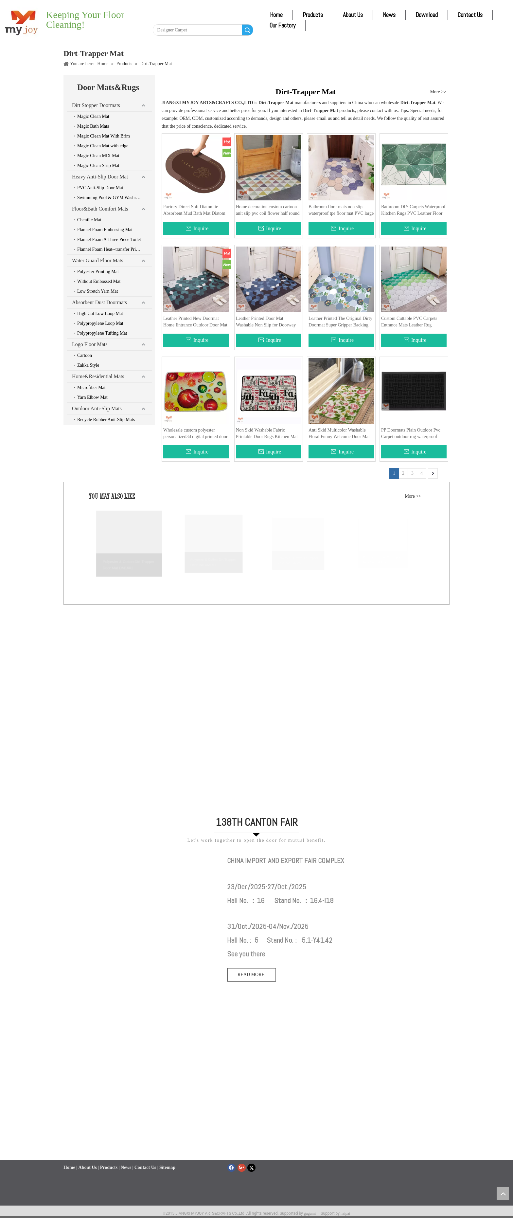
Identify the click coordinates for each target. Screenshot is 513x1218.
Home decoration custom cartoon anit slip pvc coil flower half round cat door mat (267, 210)
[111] (142, 859)
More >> (438, 92)
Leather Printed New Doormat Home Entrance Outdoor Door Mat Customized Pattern (195, 322)
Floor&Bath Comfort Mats (100, 209)
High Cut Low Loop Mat (100, 313)
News (389, 15)
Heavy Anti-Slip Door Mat (100, 176)
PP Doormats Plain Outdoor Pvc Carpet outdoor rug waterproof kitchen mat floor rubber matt (410, 434)
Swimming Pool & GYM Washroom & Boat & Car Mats (114, 197)
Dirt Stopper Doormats (96, 105)
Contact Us (470, 15)
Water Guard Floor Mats (97, 260)
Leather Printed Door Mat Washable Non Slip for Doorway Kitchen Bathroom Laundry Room (267, 322)
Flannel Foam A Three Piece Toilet (109, 239)
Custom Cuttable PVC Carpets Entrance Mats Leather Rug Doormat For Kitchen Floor (409, 322)
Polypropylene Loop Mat (100, 323)
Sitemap (167, 1167)
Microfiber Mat (91, 387)
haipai (345, 1213)
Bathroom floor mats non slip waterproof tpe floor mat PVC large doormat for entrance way (341, 210)
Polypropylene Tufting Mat (102, 333)
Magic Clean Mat (93, 116)
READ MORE (252, 974)
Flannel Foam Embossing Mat (105, 229)
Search (247, 30)
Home (276, 15)
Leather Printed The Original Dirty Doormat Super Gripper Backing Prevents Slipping (340, 322)
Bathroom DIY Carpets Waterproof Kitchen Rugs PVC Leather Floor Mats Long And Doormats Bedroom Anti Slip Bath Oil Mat (413, 210)
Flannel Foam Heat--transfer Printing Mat (114, 249)
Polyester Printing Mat (98, 271)
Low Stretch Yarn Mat (97, 291)
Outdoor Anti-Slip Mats (97, 408)
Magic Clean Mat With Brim (103, 136)
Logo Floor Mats (89, 344)
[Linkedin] (172, 18)
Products (313, 15)
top (503, 1193)
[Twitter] (184, 18)
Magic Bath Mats (93, 126)
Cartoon (84, 355)
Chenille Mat (89, 219)
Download (427, 15)
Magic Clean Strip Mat (98, 165)
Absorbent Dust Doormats (99, 302)
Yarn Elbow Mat (92, 397)
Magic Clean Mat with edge (102, 145)
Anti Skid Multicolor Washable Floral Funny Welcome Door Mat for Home (339, 434)
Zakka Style (88, 365)
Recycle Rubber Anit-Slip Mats (106, 419)
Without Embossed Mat (98, 281)
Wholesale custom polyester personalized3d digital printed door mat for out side (195, 434)
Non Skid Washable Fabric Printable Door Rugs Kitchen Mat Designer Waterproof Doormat (267, 434)
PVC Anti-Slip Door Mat (100, 187)
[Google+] (242, 1168)
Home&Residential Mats (98, 376)
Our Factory (282, 25)
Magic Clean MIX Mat (98, 155)
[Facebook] (160, 18)
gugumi (310, 1213)
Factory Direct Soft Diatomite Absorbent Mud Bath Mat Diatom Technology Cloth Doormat (194, 210)
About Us (353, 15)
